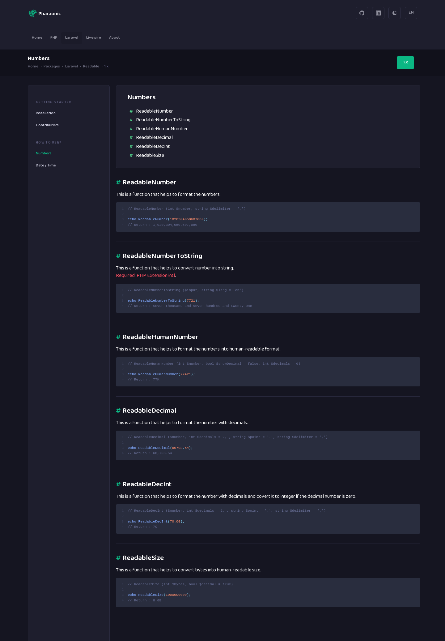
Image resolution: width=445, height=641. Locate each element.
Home (33, 67)
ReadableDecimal (154, 137)
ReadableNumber (154, 111)
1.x (405, 62)
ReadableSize (150, 155)
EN (411, 12)
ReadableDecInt (153, 146)
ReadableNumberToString (163, 120)
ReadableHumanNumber (162, 129)
